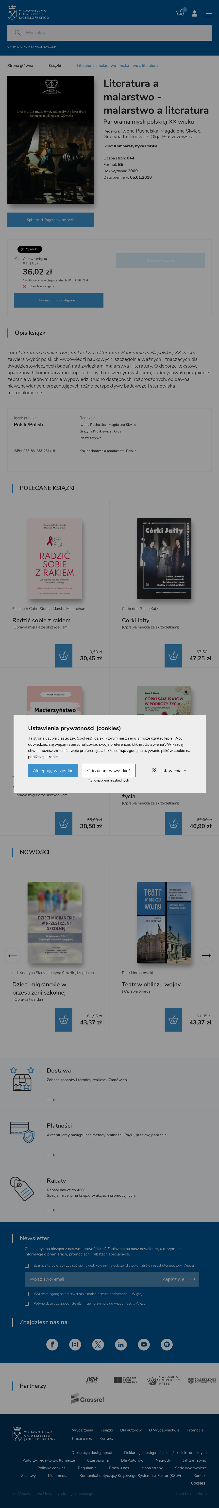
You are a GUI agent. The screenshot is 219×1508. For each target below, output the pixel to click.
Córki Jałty (135, 620)
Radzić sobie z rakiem (41, 620)
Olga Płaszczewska (172, 136)
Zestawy (28, 1475)
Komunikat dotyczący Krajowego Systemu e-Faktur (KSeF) (130, 1475)
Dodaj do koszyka (160, 260)
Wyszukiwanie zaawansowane (31, 47)
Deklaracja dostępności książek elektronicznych (165, 1452)
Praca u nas (82, 1438)
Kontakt (106, 1438)
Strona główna (20, 65)
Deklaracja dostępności (91, 1452)
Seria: (130, 146)
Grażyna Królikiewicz (126, 136)
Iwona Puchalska (139, 131)
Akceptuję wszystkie (53, 770)
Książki (55, 65)
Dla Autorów (132, 1460)
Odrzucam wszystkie (108, 770)
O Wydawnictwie (164, 1430)
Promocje (195, 1430)
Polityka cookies (51, 1468)
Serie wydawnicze (191, 1468)
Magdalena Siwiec (180, 131)
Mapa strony (152, 1468)
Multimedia (57, 1475)
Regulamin (87, 1468)
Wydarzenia (82, 1430)
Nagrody (163, 1460)
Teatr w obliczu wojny (151, 984)
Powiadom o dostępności (58, 300)
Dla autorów (131, 1430)
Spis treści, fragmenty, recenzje (50, 219)
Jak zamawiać (195, 1460)
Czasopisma (98, 1460)
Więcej (189, 1265)
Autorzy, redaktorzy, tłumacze (49, 1460)
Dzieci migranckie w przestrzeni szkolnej (39, 988)
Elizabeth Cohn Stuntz (31, 608)
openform (198, 1493)
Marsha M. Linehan (69, 608)
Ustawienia (169, 770)
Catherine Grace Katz (140, 608)
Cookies (198, 1483)
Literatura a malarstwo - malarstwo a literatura (117, 65)
